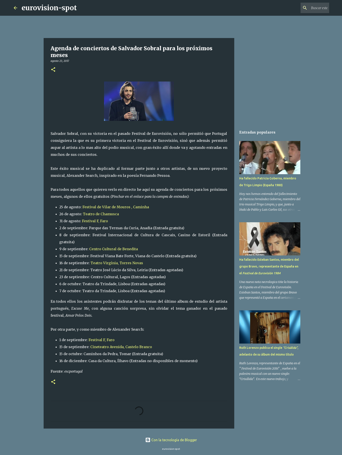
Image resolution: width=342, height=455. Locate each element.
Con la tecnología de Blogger (171, 440)
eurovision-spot (49, 7)
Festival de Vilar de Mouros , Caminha (115, 207)
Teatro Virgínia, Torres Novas (117, 263)
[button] (53, 70)
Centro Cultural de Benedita (113, 249)
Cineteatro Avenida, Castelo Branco (121, 347)
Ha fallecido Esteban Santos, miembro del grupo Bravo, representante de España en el (269, 266)
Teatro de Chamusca (101, 214)
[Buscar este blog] (306, 8)
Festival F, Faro (95, 221)
